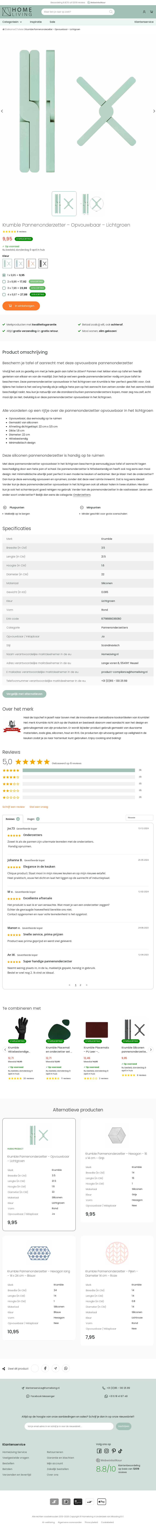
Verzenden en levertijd (16, 1475)
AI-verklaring (48, 1522)
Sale (52, 22)
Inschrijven (123, 1426)
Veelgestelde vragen (15, 1458)
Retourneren (55, 1452)
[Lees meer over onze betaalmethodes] (54, 1502)
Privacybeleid (91, 1522)
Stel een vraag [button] (39, 807)
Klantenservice (144, 22)
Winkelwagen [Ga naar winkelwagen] (152, 12)
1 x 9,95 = (16, 275)
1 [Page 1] (75, 985)
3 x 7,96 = (26, 288)
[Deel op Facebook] (45, 1368)
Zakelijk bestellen (58, 1469)
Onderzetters (82, 495)
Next (154, 111)
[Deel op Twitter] (35, 1368)
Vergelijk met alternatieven (24, 694)
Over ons (52, 1475)
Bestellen (8, 1463)
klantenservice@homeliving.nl (42, 1388)
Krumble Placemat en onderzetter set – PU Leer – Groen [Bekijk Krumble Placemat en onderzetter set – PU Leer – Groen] (59, 1048)
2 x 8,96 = (25, 282)
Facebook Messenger (43, 1396)
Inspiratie (36, 22)
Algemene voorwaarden (70, 1522)
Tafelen (20, 29)
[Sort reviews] (139, 817)
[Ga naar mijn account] (144, 12)
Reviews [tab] (10, 818)
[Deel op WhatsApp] (66, 1368)
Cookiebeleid (107, 1522)
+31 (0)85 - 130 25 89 (118, 1388)
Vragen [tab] (30, 818)
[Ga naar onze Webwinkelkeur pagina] (95, 2)
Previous (2, 111)
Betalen (7, 1469)
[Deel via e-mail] (55, 1368)
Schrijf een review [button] (13, 807)
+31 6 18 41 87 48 (118, 1396)
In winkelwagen (24, 306)
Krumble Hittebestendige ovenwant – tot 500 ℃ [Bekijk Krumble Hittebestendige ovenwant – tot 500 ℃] (21, 1048)
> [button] (86, 985)
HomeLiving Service (14, 1452)
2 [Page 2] (80, 985)
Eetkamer (10, 29)
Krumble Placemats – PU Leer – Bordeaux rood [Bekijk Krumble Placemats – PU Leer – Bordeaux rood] (97, 1048)
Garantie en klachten (60, 1458)
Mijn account (55, 1463)
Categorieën (10, 22)
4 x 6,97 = (26, 294)
